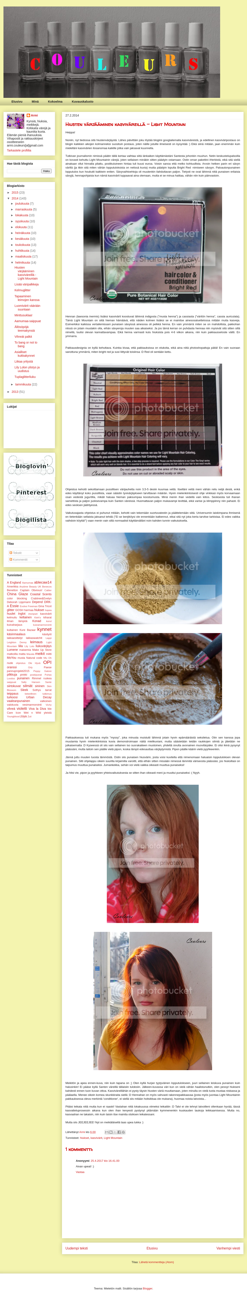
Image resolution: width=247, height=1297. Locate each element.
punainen (23, 678)
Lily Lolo (29, 646)
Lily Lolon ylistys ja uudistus (27, 369)
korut (49, 621)
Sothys (36, 690)
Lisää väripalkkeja (27, 284)
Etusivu (17, 101)
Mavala (30, 654)
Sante (48, 682)
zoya (23, 716)
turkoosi (12, 697)
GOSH (19, 610)
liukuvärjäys (44, 646)
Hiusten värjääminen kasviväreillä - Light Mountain (26, 273)
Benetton (12, 590)
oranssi (12, 667)
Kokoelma (55, 101)
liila (20, 646)
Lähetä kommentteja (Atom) (156, 1262)
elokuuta (21, 227)
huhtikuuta (22, 250)
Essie (14, 606)
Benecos (47, 586)
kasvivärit (96, 1137)
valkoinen (46, 701)
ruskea (47, 678)
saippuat (11, 682)
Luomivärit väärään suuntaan (27, 307)
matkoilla (12, 654)
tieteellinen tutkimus (38, 693)
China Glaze (17, 594)
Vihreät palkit (23, 336)
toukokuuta (23, 245)
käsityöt (47, 634)
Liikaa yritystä (24, 361)
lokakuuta (22, 215)
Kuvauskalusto (82, 101)
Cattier (48, 590)
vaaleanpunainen (18, 701)
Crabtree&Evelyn (41, 598)
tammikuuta (23, 384)
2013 (15, 391)
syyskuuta (22, 221)
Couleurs (7, 12)
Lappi (49, 638)
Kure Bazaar (28, 630)
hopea (48, 610)
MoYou (11, 657)
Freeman (33, 606)
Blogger (147, 1288)
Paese (48, 667)
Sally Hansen (30, 682)
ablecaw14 (43, 582)
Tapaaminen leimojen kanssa (27, 298)
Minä (35, 101)
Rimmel (36, 678)
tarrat (48, 690)
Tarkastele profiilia (19, 150)
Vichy (49, 704)
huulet (11, 613)
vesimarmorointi (32, 704)
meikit (40, 654)
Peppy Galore (42, 671)
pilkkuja (12, 674)
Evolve (23, 606)
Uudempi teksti (76, 1248)
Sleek (24, 690)
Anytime (24, 586)
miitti (49, 654)
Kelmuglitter (23, 290)
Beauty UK (35, 586)
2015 (15, 192)
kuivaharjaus (14, 624)
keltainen (26, 617)
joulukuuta (22, 203)
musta (21, 657)
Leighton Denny (17, 642)
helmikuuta (23, 262)
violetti (22, 709)
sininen (39, 686)
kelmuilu (12, 617)
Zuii (29, 716)
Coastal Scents (41, 594)
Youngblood (13, 716)
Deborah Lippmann (19, 602)
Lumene (12, 649)
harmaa (29, 610)
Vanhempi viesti (228, 1248)
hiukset (84, 1137)
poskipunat (36, 674)
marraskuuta (24, 209)
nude (10, 663)
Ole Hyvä (34, 663)
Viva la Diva (37, 708)
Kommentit (19, 559)
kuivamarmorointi (42, 625)
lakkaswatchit (34, 638)
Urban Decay (39, 697)
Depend (37, 602)
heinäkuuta (23, 233)
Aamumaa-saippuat (28, 321)
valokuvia (12, 704)
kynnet (44, 629)
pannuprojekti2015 (18, 671)
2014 (15, 198)
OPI (47, 662)
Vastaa (80, 1172)
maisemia (25, 649)
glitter (10, 610)
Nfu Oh (47, 658)
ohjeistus (20, 663)
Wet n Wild (32, 712)
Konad (36, 621)
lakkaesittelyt (15, 638)
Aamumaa (27, 582)
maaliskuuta (23, 256)
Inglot (21, 613)
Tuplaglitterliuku (25, 377)
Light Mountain (113, 1137)
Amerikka (12, 586)
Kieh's (37, 617)
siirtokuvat (14, 686)
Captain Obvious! (31, 590)
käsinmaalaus (16, 634)
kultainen (12, 630)
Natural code (34, 657)
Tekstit (15, 553)
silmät (27, 686)
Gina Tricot (45, 606)
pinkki (23, 674)
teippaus (12, 693)
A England (14, 582)
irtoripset (32, 614)
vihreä (11, 708)
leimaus (36, 642)
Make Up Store (42, 649)
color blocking (17, 598)
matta (22, 654)
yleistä (48, 712)
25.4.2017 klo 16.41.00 (105, 1160)
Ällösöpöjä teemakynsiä (25, 328)
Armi (34, 115)
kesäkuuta (22, 238)
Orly (30, 667)
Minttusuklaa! (23, 315)
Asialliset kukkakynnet (25, 353)
